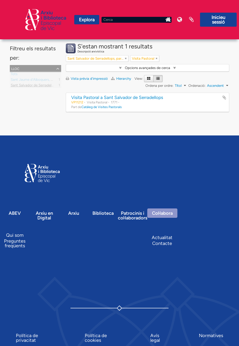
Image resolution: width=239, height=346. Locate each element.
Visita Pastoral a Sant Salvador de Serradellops (117, 97)
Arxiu (73, 213)
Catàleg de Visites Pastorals (101, 107)
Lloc (15, 68)
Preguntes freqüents (14, 243)
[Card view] (148, 78)
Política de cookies (96, 338)
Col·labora (162, 213)
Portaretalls (191, 19)
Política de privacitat (27, 338)
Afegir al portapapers (224, 97)
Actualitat (162, 237)
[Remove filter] (126, 58)
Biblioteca (103, 213)
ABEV (15, 213)
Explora (87, 19)
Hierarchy (121, 78)
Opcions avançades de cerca (147, 68)
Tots (14, 75)
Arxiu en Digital (44, 215)
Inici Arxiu (168, 19)
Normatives (211, 335)
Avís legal (155, 338)
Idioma (180, 19)
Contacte (162, 243)
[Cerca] (137, 20)
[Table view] (158, 78)
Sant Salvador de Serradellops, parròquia (42, 86)
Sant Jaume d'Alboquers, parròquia (38, 80)
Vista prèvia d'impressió (87, 78)
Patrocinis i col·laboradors (132, 215)
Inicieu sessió (218, 20)
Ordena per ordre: (159, 86)
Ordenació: (197, 86)
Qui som (15, 235)
